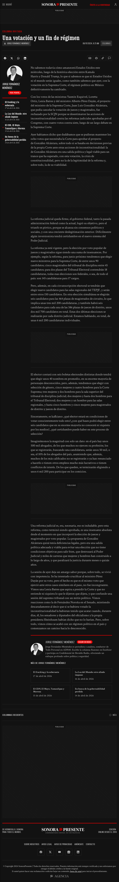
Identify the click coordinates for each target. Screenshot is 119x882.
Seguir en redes (84, 641)
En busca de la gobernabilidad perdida (90, 690)
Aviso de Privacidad (63, 844)
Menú (7, 4)
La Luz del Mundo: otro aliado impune (90, 673)
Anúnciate (79, 844)
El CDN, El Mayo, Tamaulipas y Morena (48, 690)
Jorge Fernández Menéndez (16, 43)
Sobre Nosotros (31, 844)
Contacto (90, 844)
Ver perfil (15, 92)
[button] (90, 58)
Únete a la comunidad (100, 5)
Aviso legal (47, 844)
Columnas (106, 43)
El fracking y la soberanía (46, 672)
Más (113, 715)
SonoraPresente (59, 4)
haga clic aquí (76, 871)
